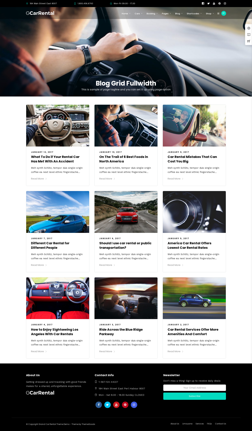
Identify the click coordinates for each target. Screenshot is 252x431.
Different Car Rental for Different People (50, 245)
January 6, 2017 (110, 238)
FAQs (209, 423)
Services (200, 423)
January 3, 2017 (110, 324)
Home (125, 13)
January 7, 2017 (42, 238)
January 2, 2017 (178, 324)
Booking (151, 13)
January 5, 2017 (178, 238)
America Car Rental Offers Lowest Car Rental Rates (189, 245)
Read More (39, 178)
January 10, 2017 (110, 152)
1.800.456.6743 (83, 3)
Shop (208, 13)
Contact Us (220, 423)
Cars (137, 13)
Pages (165, 13)
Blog (177, 13)
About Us (175, 423)
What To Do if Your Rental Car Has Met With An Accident (55, 159)
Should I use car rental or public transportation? (125, 245)
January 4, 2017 (42, 324)
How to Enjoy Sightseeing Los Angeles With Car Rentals (54, 331)
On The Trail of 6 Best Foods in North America (123, 159)
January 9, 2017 (178, 152)
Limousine (187, 423)
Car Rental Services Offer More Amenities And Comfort (193, 331)
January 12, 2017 (42, 152)
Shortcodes (193, 13)
